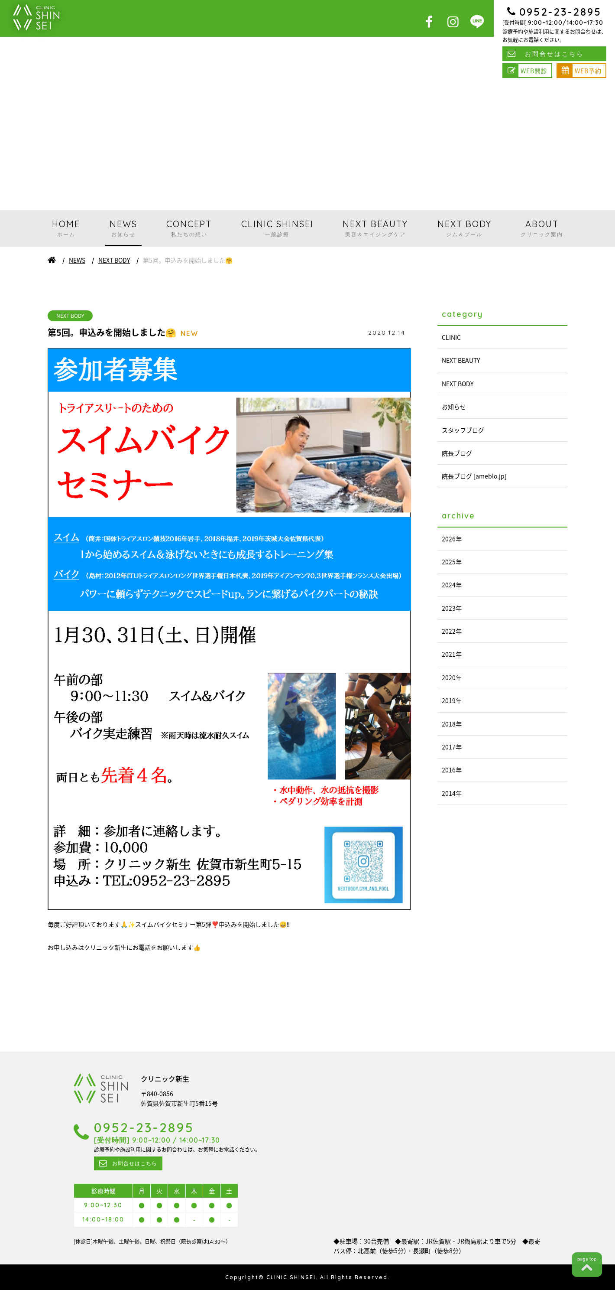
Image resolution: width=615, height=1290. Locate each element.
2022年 (452, 631)
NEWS (123, 228)
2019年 (452, 700)
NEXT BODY (464, 228)
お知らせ (454, 406)
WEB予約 (588, 70)
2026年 (452, 538)
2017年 (452, 747)
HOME (66, 228)
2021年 (452, 654)
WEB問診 (534, 70)
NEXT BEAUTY (375, 228)
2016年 (452, 770)
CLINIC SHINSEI (277, 228)
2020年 (452, 677)
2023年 (452, 608)
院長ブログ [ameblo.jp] (474, 476)
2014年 (452, 793)
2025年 (452, 561)
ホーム (52, 260)
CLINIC (451, 337)
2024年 (452, 584)
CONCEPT (189, 228)
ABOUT (542, 228)
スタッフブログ (463, 430)
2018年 (452, 724)
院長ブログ (457, 453)
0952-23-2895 (560, 12)
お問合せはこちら (554, 54)
